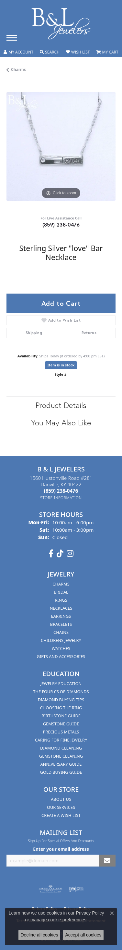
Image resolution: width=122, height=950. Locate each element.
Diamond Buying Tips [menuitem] (61, 700)
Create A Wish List (61, 815)
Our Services (61, 807)
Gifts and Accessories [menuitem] (61, 656)
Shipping (34, 332)
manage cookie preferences (58, 919)
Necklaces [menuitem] (61, 608)
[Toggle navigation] (11, 38)
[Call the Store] (61, 491)
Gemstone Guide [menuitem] (61, 724)
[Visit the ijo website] (76, 889)
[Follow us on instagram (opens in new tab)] (70, 553)
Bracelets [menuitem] (61, 624)
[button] (18, 52)
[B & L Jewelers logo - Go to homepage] (61, 23)
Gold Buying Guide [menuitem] (61, 772)
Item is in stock (61, 365)
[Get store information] (61, 497)
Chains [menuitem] (61, 632)
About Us (61, 799)
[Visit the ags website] (50, 889)
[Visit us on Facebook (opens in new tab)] (51, 553)
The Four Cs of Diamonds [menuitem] (61, 691)
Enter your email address (61, 849)
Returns (89, 332)
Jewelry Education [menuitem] (61, 683)
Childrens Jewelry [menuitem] (61, 640)
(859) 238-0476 (61, 224)
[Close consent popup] (112, 913)
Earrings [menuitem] (61, 616)
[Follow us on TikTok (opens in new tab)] (60, 553)
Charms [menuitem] (60, 584)
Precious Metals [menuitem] (61, 732)
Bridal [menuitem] (61, 592)
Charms (18, 69)
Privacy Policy (90, 913)
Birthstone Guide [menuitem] (61, 716)
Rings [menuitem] (61, 600)
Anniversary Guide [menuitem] (61, 764)
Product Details (61, 405)
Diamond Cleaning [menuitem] (61, 748)
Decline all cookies (39, 934)
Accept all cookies (83, 934)
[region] (61, 146)
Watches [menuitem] (61, 648)
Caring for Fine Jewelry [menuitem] (61, 740)
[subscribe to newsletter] (107, 861)
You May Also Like (61, 422)
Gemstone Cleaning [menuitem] (61, 756)
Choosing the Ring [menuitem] (61, 708)
